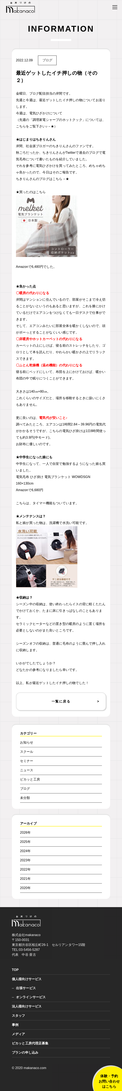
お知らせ (26, 742)
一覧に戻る (61, 701)
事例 (15, 1025)
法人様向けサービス (27, 1006)
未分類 (25, 798)
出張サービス (26, 988)
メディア (18, 1034)
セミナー (26, 761)
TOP (15, 970)
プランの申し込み (25, 1052)
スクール (26, 751)
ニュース (26, 770)
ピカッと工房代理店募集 (30, 1043)
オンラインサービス (31, 997)
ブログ (47, 60)
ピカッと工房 (30, 779)
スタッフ (18, 1015)
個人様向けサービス (27, 979)
